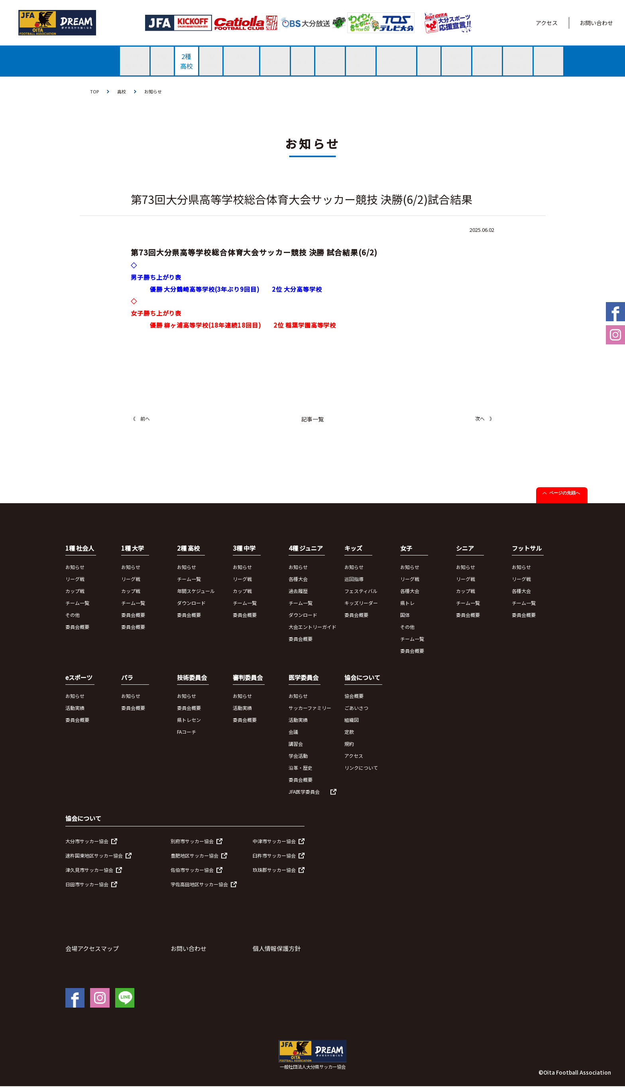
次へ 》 (484, 419)
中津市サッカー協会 (274, 841)
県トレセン (189, 720)
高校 (123, 91)
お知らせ (155, 91)
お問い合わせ (596, 23)
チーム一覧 (77, 603)
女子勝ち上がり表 (156, 314)
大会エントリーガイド (312, 627)
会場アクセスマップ (92, 949)
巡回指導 (354, 579)
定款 (349, 732)
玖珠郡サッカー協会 (274, 870)
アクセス (547, 23)
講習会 (296, 744)
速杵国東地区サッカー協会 (94, 855)
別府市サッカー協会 (192, 841)
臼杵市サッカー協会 (274, 855)
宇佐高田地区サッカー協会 (199, 884)
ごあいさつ (356, 708)
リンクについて (361, 768)
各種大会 (298, 579)
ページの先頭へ (564, 493)
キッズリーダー (361, 603)
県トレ (407, 603)
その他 (72, 615)
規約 (349, 744)
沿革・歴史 (300, 768)
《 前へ (140, 419)
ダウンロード (191, 603)
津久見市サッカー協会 (89, 870)
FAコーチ (186, 732)
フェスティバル (360, 591)
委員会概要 (77, 627)
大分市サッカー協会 (86, 841)
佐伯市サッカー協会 (192, 870)
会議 (293, 732)
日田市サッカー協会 (86, 884)
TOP (95, 91)
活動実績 (75, 708)
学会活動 (298, 756)
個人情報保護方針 (277, 949)
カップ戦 (75, 591)
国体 (405, 615)
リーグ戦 (75, 579)
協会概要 (354, 696)
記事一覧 (312, 420)
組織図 (351, 720)
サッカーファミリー (310, 708)
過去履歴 (298, 591)
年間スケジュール (196, 591)
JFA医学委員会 (304, 792)
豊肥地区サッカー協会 (194, 855)
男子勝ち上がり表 (156, 278)
